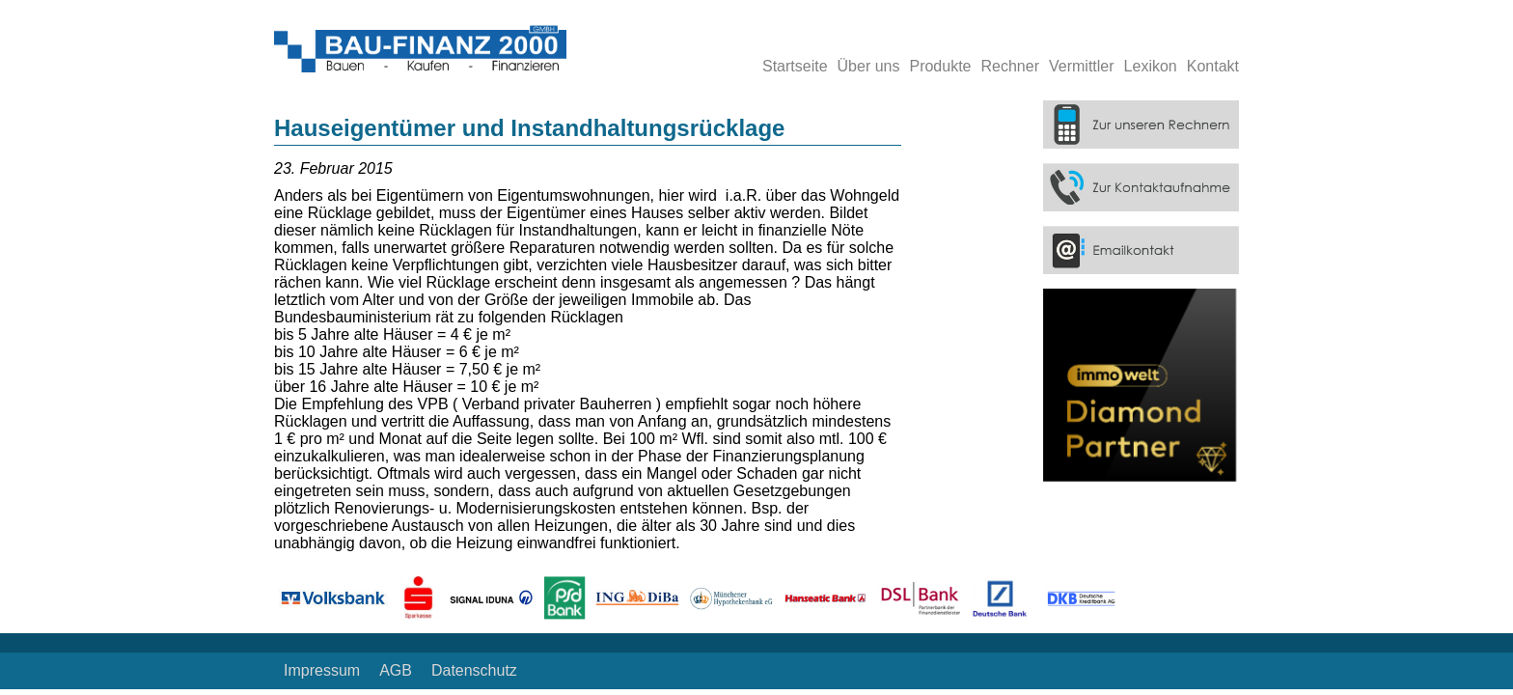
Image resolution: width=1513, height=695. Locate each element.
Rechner (1010, 66)
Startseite (795, 66)
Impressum (322, 670)
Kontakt (1213, 66)
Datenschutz (474, 670)
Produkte (940, 66)
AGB (395, 670)
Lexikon (1150, 66)
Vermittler (1081, 66)
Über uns (869, 66)
